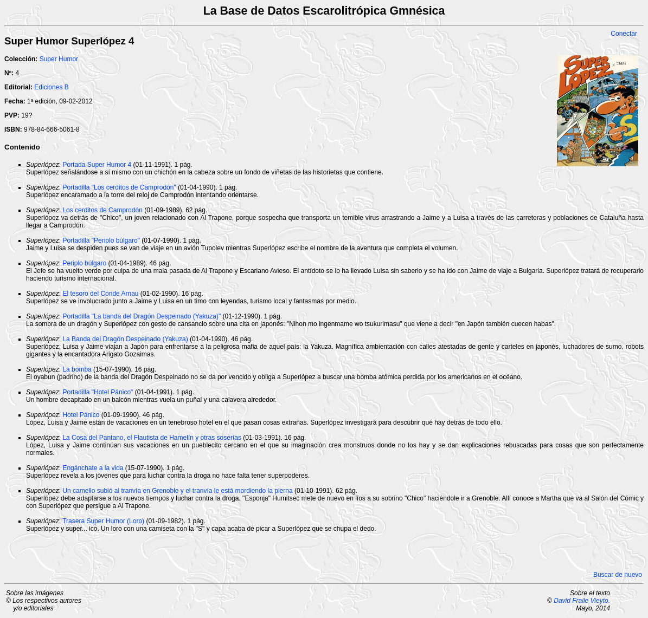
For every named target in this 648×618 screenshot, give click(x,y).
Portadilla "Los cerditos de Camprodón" (119, 187)
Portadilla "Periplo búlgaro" (101, 240)
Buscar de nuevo (617, 574)
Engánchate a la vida (92, 468)
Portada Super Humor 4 (96, 164)
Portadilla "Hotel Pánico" (97, 392)
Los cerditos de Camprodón (102, 210)
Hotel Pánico (80, 415)
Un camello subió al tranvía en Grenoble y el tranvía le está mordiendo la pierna (177, 491)
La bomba (76, 369)
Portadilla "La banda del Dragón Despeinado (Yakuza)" (141, 316)
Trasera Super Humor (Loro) (103, 521)
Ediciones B (51, 87)
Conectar (624, 33)
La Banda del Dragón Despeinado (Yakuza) (125, 339)
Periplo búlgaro (84, 263)
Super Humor (59, 59)
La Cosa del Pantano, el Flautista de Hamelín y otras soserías (151, 437)
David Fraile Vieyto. (582, 600)
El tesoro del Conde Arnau (100, 293)
